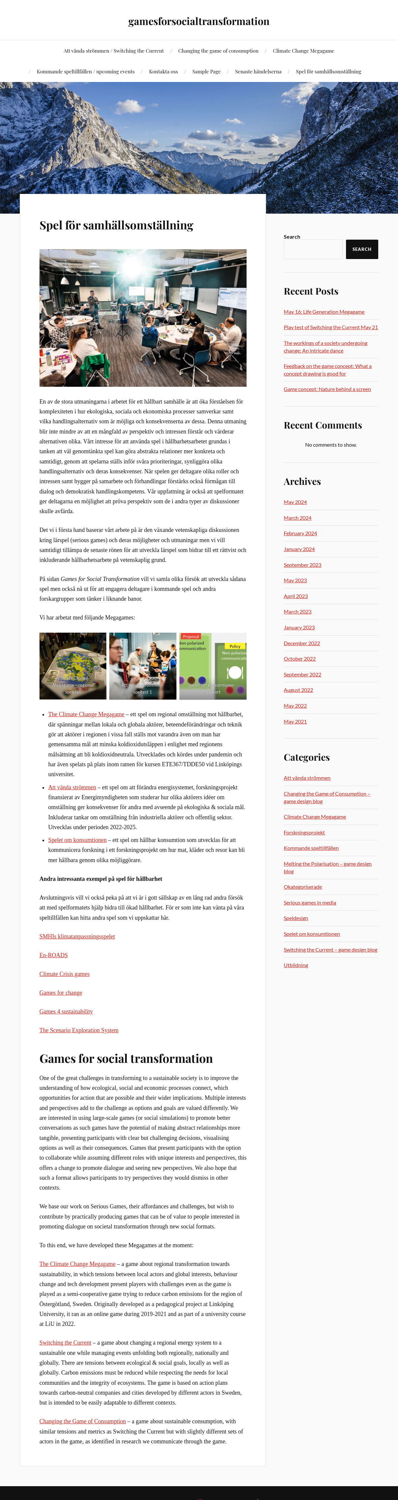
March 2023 (297, 611)
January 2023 (299, 627)
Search (292, 236)
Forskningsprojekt (304, 832)
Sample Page (206, 71)
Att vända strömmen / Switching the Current (114, 50)
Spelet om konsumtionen (77, 840)
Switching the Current (66, 1342)
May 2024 (295, 502)
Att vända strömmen (72, 787)
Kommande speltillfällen (311, 848)
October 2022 (300, 658)
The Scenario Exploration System (79, 1030)
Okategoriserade (303, 886)
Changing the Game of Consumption (83, 1421)
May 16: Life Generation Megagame (324, 311)
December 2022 (302, 643)
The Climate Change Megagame (86, 714)
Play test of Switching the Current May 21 (331, 327)
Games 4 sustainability (66, 1011)
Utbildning (296, 965)
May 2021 (295, 721)
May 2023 (295, 580)
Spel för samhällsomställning (328, 71)
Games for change (61, 992)
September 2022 (302, 674)
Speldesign (296, 918)
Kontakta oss (163, 71)
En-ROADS (54, 955)
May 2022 (295, 705)
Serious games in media (310, 902)
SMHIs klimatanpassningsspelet (77, 936)
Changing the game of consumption (218, 50)
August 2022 (298, 690)
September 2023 (302, 565)
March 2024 (297, 517)
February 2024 (300, 533)
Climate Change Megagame (303, 50)
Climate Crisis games (65, 974)
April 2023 (296, 596)
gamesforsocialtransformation (199, 20)
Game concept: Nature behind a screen (327, 389)
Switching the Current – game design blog (330, 949)
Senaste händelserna (258, 71)
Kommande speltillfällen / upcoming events (86, 71)
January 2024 (299, 549)
